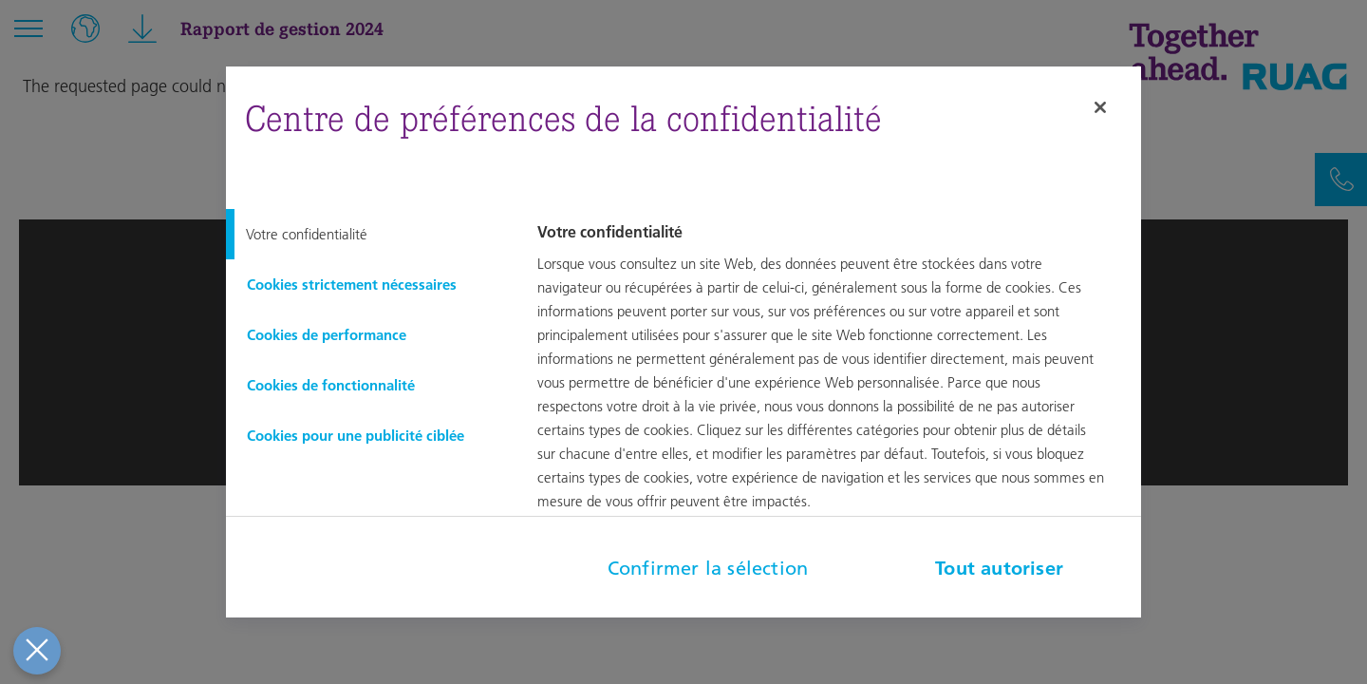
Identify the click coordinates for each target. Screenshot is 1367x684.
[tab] (366, 234)
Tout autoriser (999, 568)
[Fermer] (1100, 107)
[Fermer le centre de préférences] (33, 650)
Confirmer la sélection (708, 568)
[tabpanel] (836, 380)
